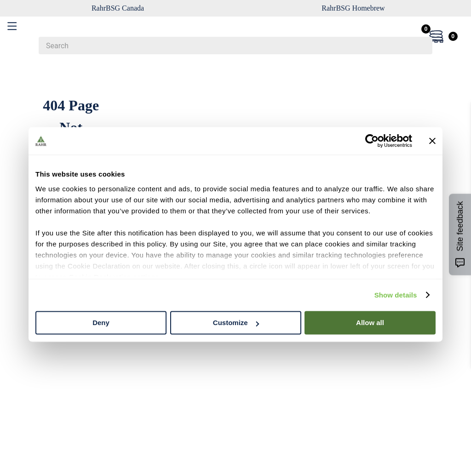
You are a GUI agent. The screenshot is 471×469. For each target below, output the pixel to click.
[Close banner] (432, 140)
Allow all (370, 322)
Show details (395, 295)
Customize (236, 322)
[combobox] (235, 45)
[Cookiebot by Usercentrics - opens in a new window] (372, 141)
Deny (100, 322)
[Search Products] (421, 45)
